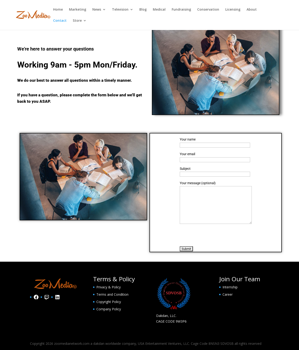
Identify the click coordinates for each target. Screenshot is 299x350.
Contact (60, 21)
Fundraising (181, 10)
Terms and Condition (112, 294)
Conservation (208, 10)
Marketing (77, 10)
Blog (143, 10)
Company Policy (108, 309)
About (252, 10)
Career (227, 294)
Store (77, 21)
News (96, 10)
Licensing (232, 10)
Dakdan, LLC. (166, 315)
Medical (159, 10)
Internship (230, 287)
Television (120, 10)
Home (58, 10)
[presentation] (216, 235)
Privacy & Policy (108, 287)
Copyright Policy (108, 301)
